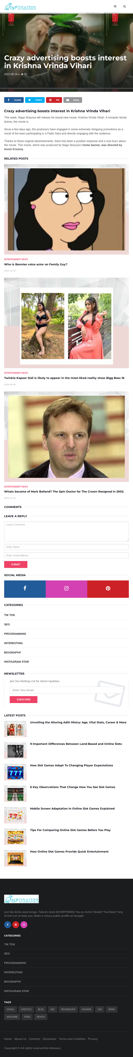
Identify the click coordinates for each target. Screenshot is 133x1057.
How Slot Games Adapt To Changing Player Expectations (71, 765)
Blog (41, 1009)
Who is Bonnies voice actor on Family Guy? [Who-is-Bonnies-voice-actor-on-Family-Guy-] (35, 264)
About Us (20, 1039)
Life (100, 1009)
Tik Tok (9, 615)
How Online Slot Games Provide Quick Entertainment (69, 851)
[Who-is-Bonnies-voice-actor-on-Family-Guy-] (66, 209)
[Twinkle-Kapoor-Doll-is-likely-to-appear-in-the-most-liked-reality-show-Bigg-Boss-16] (66, 323)
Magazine (12, 1017)
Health (41, 1017)
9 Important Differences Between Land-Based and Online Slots (76, 744)
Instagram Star (16, 661)
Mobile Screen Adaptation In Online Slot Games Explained (72, 808)
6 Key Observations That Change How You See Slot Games (72, 787)
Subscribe (23, 699)
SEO (7, 624)
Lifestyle (26, 1009)
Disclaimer (49, 1039)
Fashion (86, 1009)
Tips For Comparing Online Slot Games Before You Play (70, 830)
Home (8, 1039)
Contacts (34, 1039)
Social (10, 1009)
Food (27, 1017)
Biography (12, 652)
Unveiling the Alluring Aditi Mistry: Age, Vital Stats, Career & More (78, 722)
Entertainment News (16, 259)
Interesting (13, 643)
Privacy (93, 1039)
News (111, 1009)
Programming (15, 633)
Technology (68, 1009)
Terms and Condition (72, 1039)
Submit (15, 564)
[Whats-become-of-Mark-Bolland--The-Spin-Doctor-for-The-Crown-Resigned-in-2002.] (66, 436)
